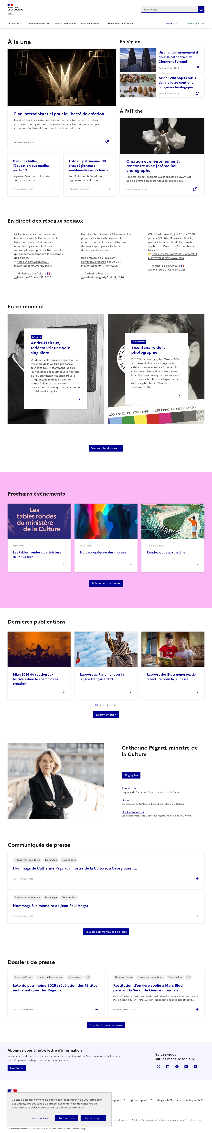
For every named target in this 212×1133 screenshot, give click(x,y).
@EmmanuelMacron (93, 262)
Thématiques (193, 23)
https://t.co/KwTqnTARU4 (33, 262)
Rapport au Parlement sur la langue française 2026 (102, 676)
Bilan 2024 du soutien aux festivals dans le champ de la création (35, 679)
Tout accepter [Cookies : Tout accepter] (93, 1118)
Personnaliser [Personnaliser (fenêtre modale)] (40, 1118)
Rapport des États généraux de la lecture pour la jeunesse (171, 676)
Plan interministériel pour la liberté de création (59, 114)
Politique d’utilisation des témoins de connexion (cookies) (159, 1120)
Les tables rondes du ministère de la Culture (37, 554)
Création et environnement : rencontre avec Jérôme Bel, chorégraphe (153, 165)
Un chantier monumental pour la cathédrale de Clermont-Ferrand (178, 57)
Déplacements (131, 812)
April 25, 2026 (177, 270)
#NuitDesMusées (158, 234)
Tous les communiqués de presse (106, 932)
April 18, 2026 (42, 277)
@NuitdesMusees (168, 238)
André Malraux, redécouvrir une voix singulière (50, 348)
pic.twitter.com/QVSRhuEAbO (33, 266)
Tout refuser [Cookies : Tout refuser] (66, 1118)
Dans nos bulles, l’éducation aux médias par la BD (31, 166)
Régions (169, 23)
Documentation (90, 23)
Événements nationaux (120, 23)
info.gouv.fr (162, 1100)
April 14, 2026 (115, 277)
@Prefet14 (191, 254)
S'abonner (16, 1068)
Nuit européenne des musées (103, 552)
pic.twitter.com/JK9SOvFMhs (166, 258)
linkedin (167, 1066)
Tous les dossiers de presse (106, 1025)
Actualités (13, 23)
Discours (127, 800)
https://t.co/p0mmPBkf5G (168, 254)
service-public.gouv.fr (188, 1100)
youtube (195, 1066)
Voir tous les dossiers (104, 448)
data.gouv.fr (115, 1100)
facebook (177, 1066)
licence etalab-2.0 (74, 1128)
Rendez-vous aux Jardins (166, 552)
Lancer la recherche (201, 9)
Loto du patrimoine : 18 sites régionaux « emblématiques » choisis (88, 166)
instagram (186, 1066)
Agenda (127, 788)
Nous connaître (36, 23)
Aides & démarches (65, 23)
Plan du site (196, 1120)
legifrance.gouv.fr (139, 1100)
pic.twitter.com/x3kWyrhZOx (99, 266)
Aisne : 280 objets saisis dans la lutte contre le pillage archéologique (177, 82)
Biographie (131, 775)
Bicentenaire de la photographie (148, 349)
